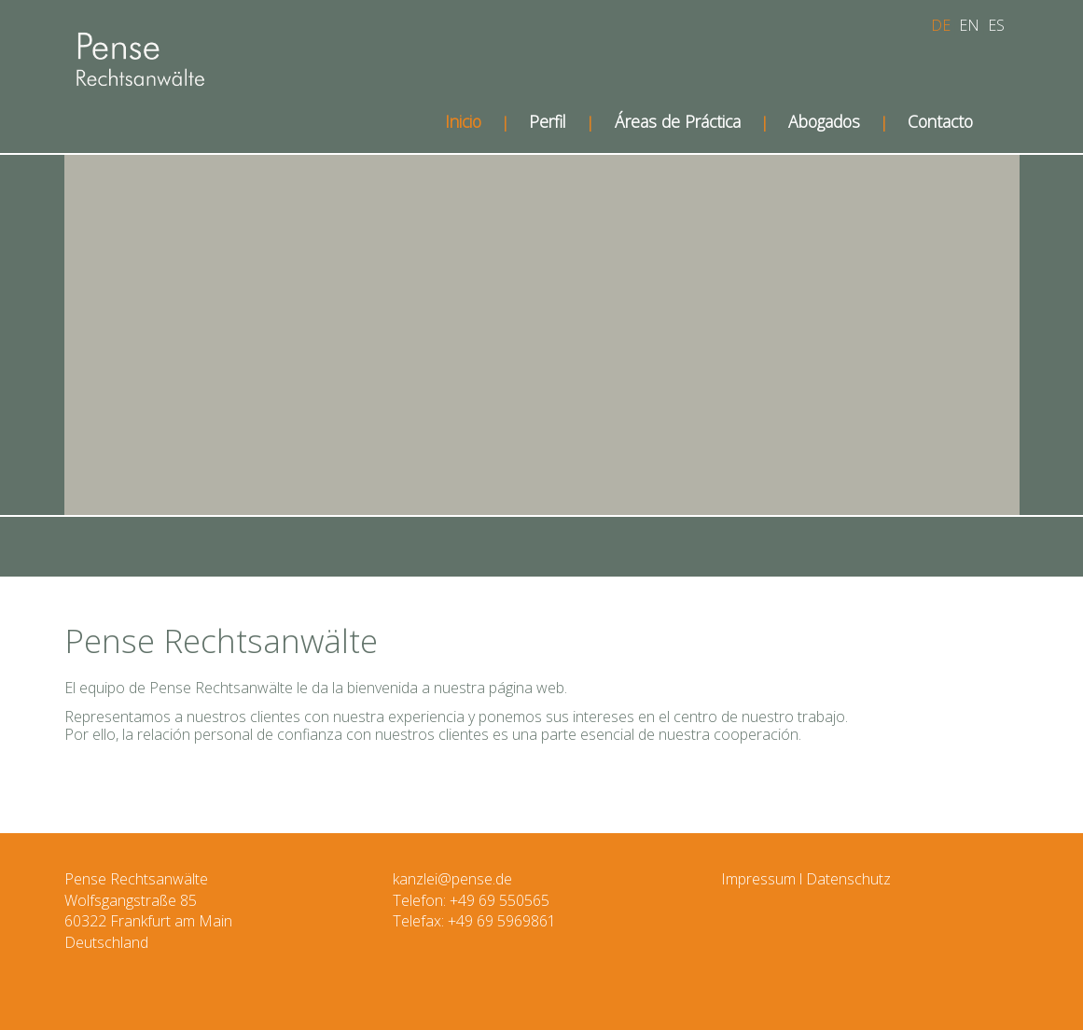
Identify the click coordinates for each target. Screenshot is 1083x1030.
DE (941, 25)
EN (969, 25)
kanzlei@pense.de (452, 879)
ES (996, 25)
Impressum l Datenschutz (806, 879)
